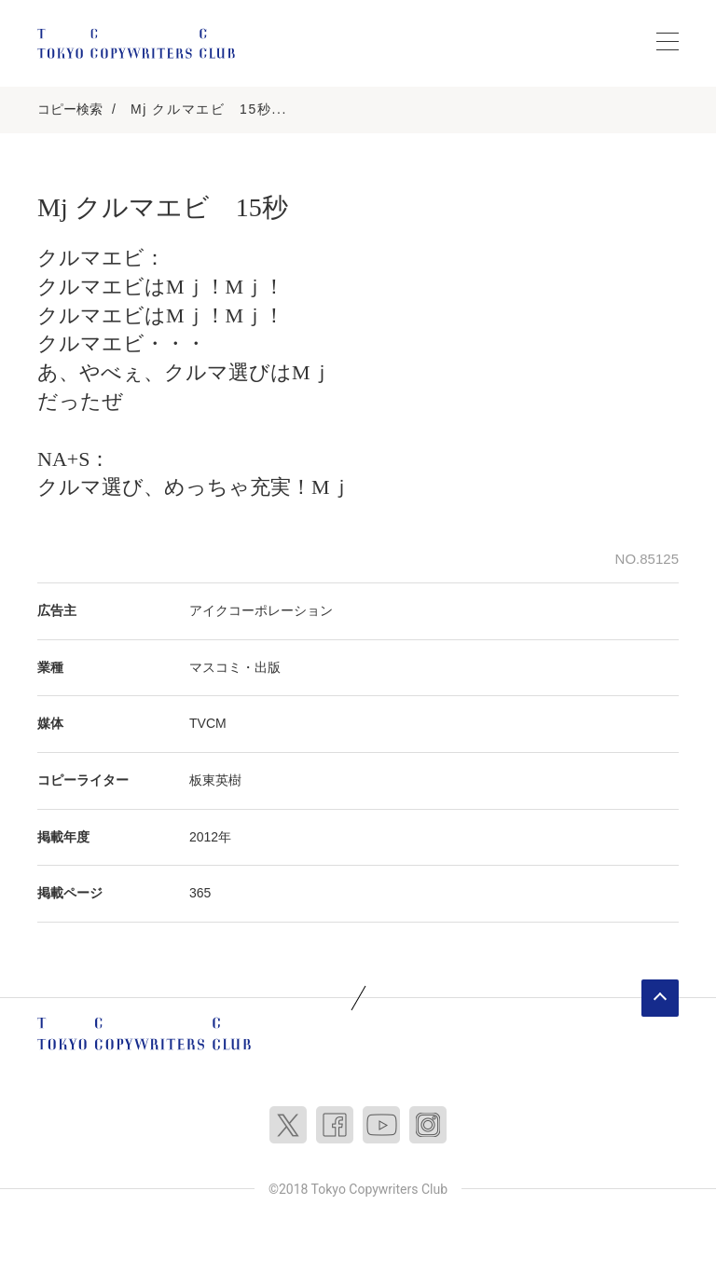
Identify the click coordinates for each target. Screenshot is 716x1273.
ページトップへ (660, 998)
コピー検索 (70, 109)
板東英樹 (215, 780)
